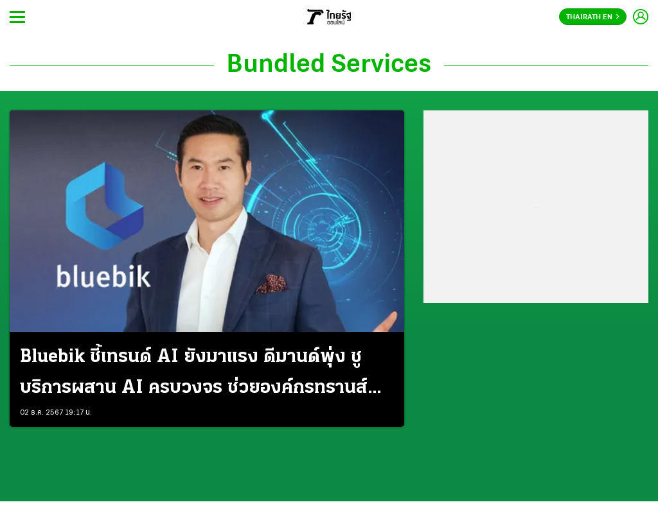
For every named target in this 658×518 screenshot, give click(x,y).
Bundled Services (329, 65)
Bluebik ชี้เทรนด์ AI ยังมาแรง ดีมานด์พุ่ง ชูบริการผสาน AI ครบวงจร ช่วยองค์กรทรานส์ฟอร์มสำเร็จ (194, 375)
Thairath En (592, 17)
